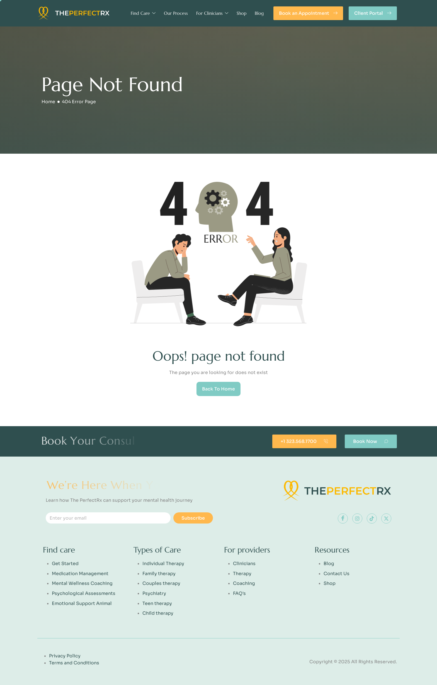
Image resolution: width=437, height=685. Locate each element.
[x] (386, 518)
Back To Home (218, 389)
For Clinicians (212, 13)
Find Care (143, 13)
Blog (259, 13)
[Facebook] (343, 518)
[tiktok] (372, 518)
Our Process (176, 13)
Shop (241, 13)
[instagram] (357, 518)
